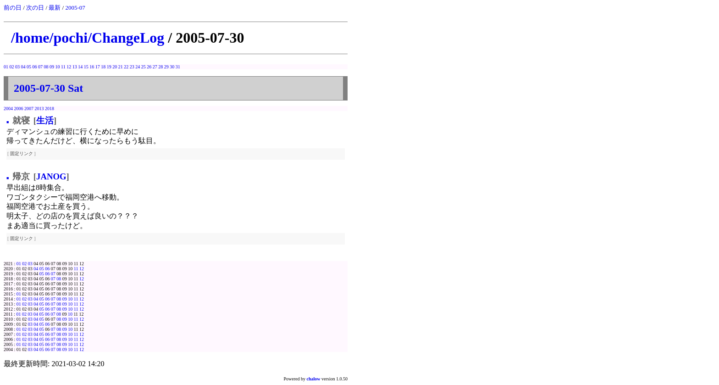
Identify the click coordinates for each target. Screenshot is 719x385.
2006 (18, 108)
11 (63, 66)
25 (143, 66)
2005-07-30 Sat (48, 88)
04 (23, 66)
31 (178, 66)
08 (46, 66)
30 (172, 66)
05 (29, 66)
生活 (45, 120)
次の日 (35, 7)
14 (80, 66)
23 (132, 66)
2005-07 (75, 7)
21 (120, 66)
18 (103, 66)
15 (86, 66)
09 (52, 66)
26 (149, 66)
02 (12, 66)
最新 (55, 7)
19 (109, 66)
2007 (28, 108)
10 (57, 66)
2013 (39, 108)
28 (160, 66)
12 (68, 66)
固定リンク (21, 153)
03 (17, 66)
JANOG (51, 176)
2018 (49, 108)
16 (91, 66)
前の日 (13, 7)
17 (97, 66)
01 (6, 66)
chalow (314, 378)
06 (35, 66)
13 (74, 66)
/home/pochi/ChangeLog (87, 37)
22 (126, 66)
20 (114, 66)
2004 (8, 108)
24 (137, 66)
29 (166, 66)
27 (155, 66)
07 (40, 66)
